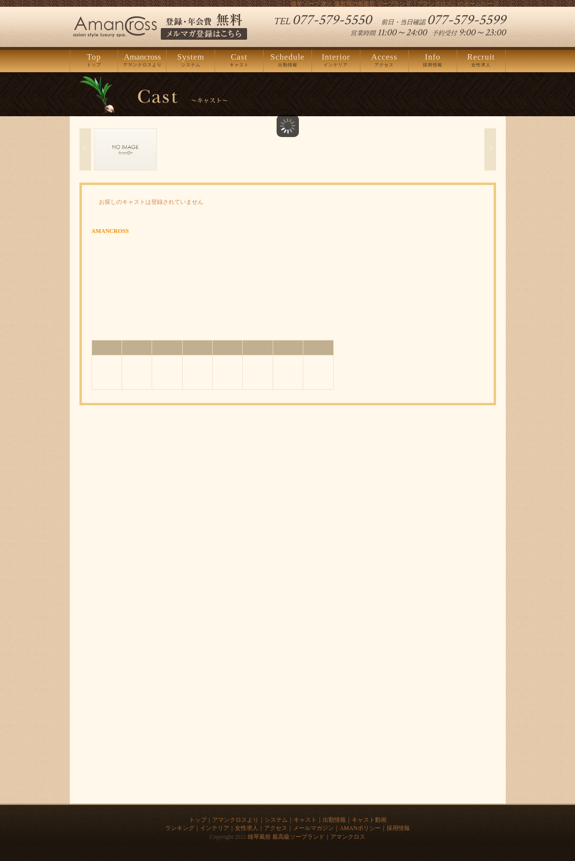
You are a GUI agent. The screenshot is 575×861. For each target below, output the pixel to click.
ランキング (179, 828)
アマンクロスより (142, 60)
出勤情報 (287, 60)
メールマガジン (313, 828)
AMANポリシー (360, 828)
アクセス (384, 60)
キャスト (239, 60)
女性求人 (481, 60)
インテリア (336, 60)
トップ (94, 60)
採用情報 (433, 60)
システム (191, 60)
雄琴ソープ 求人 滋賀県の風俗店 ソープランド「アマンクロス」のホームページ (394, 3)
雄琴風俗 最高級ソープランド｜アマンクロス (306, 836)
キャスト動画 (369, 819)
